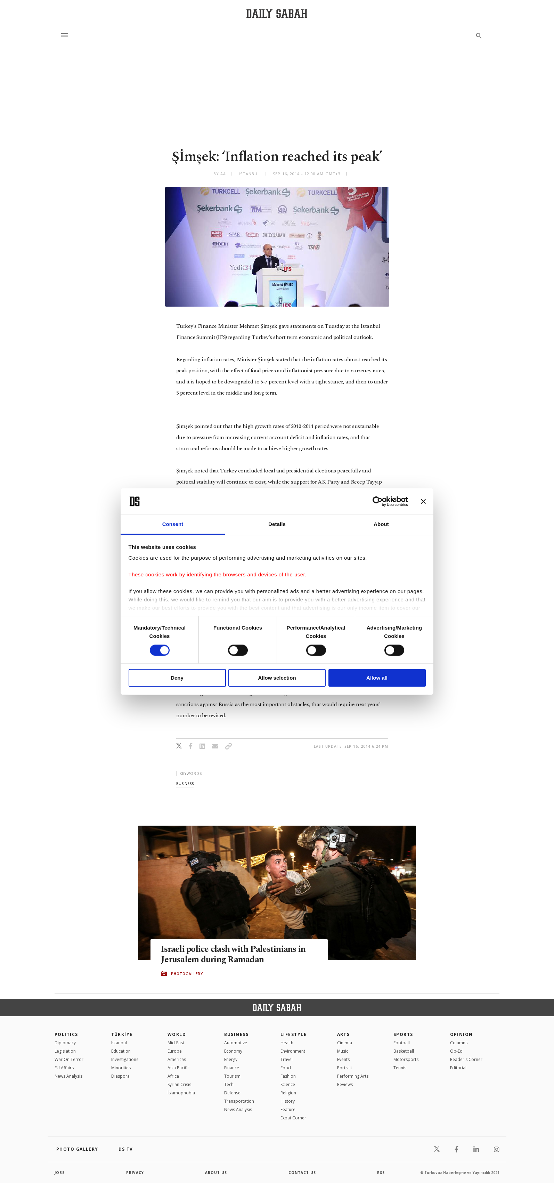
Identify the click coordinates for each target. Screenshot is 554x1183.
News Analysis (68, 1076)
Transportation (239, 1101)
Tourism (232, 1076)
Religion (288, 1093)
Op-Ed (456, 1051)
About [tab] (381, 524)
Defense (232, 1093)
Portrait (344, 1068)
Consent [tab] (173, 524)
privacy (135, 1172)
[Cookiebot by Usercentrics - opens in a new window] (377, 501)
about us (216, 1172)
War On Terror (69, 1059)
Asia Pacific (178, 1068)
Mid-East (176, 1043)
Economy (233, 1051)
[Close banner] (423, 501)
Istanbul (119, 1043)
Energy (230, 1059)
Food (285, 1068)
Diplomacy (65, 1043)
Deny (177, 678)
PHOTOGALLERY (187, 973)
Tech (229, 1084)
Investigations (124, 1059)
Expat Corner (293, 1118)
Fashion (288, 1076)
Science (287, 1084)
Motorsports (405, 1059)
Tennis (399, 1068)
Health (286, 1043)
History (287, 1101)
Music (342, 1051)
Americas (177, 1059)
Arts (343, 1034)
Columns (458, 1043)
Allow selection (277, 678)
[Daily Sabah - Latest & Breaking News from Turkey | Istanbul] (276, 13)
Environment (292, 1051)
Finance (231, 1068)
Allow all (377, 678)
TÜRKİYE (122, 1034)
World (177, 1034)
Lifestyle (293, 1034)
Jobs (60, 1172)
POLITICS (66, 1034)
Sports (403, 1034)
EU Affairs (64, 1068)
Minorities (121, 1068)
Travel (286, 1059)
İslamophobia (181, 1093)
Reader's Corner (466, 1059)
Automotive (235, 1043)
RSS (381, 1172)
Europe (175, 1051)
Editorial (458, 1068)
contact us (302, 1172)
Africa (173, 1076)
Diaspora (120, 1076)
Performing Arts (352, 1076)
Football (401, 1043)
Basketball (403, 1051)
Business (236, 1034)
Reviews (345, 1084)
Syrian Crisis (179, 1084)
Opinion (461, 1034)
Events (343, 1059)
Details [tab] (277, 524)
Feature (287, 1109)
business (185, 783)
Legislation (65, 1051)
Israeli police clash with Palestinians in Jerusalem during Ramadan (233, 954)
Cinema (344, 1043)
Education (121, 1051)
